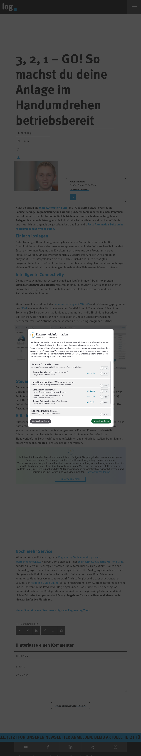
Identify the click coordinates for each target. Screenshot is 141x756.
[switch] (104, 368)
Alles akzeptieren (101, 421)
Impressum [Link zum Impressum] (40, 337)
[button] (101, 368)
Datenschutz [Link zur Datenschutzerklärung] (52, 337)
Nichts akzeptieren (40, 421)
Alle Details (91, 373)
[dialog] (71, 378)
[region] (70, 388)
